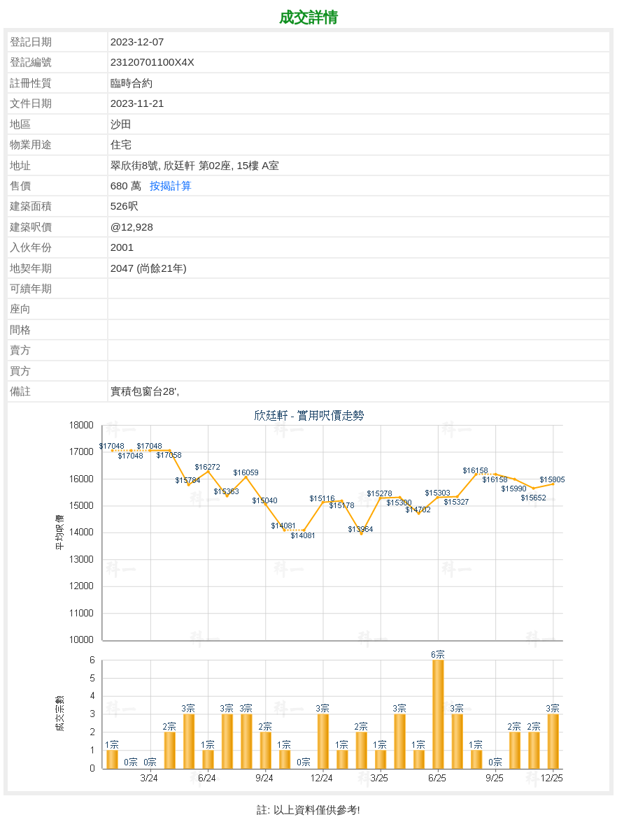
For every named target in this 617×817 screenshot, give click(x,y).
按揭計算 (171, 185)
